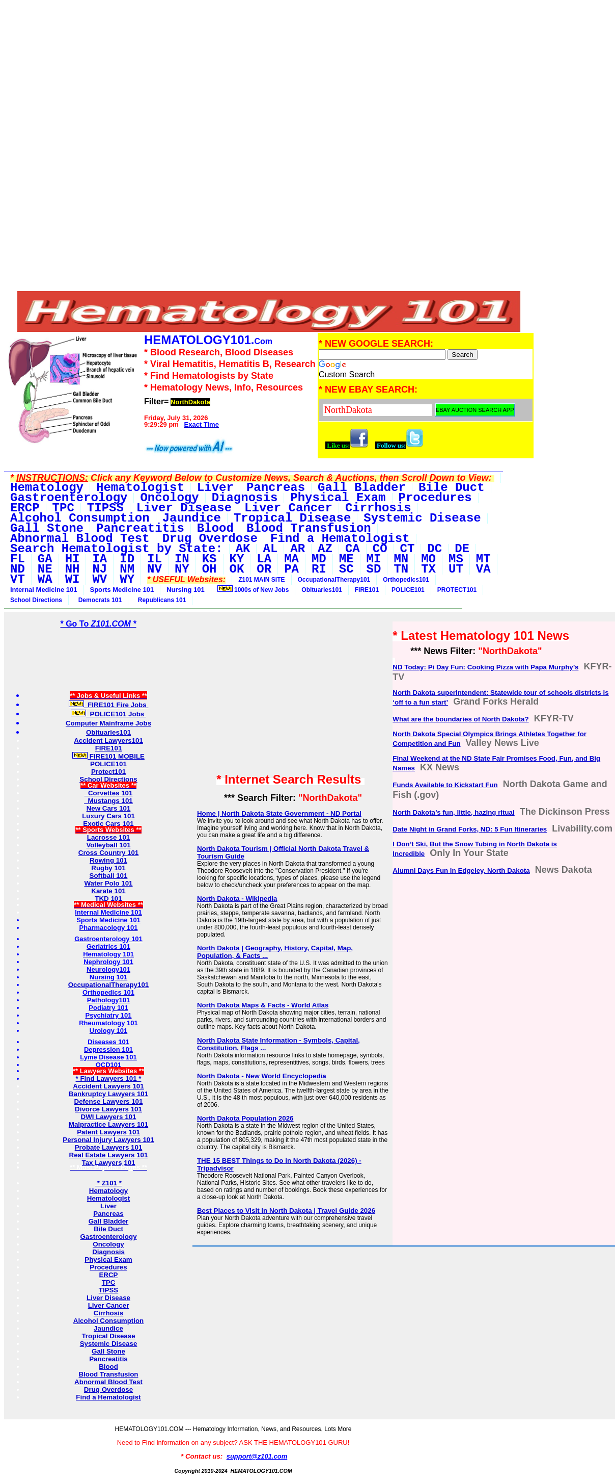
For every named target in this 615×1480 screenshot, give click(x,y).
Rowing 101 (108, 860)
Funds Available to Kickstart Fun (445, 785)
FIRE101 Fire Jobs (109, 705)
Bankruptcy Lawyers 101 (108, 1094)
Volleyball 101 (108, 845)
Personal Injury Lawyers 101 (108, 1140)
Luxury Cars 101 (108, 816)
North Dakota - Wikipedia (237, 898)
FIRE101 (367, 589)
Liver (108, 1206)
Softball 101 (109, 875)
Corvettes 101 (109, 793)
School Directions (36, 600)
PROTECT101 (457, 589)
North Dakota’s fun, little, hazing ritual (453, 812)
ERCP (108, 1275)
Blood (108, 1366)
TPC (109, 1282)
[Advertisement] (269, 75)
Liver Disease (108, 1298)
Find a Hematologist (108, 1397)
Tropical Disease (108, 1336)
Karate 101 (108, 891)
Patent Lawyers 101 (108, 1132)
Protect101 (108, 771)
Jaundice (108, 1328)
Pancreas (108, 1213)
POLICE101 (408, 589)
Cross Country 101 (108, 852)
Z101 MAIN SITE (261, 579)
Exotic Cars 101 (108, 823)
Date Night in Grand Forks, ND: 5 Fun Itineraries (470, 829)
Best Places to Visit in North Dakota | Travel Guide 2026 (286, 1210)
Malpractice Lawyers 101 (108, 1124)
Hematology (108, 1191)
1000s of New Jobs (253, 589)
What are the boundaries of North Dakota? (460, 719)
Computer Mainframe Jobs (108, 723)
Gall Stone (108, 1351)
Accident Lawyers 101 (108, 1086)
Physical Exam (108, 1259)
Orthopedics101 (406, 579)
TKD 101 (108, 898)
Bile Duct (108, 1229)
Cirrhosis (109, 1313)
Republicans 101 (160, 600)
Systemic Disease (108, 1343)
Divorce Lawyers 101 (108, 1109)
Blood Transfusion (108, 1374)
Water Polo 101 (108, 883)
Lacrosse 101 (108, 837)
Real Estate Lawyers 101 (108, 1155)
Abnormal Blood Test (108, 1382)
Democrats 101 (98, 600)
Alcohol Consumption (108, 1321)
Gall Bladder (109, 1221)
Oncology (108, 1244)
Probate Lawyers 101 (109, 1147)
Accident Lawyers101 (108, 740)
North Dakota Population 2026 (245, 1118)
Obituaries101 (321, 589)
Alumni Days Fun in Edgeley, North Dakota (461, 870)
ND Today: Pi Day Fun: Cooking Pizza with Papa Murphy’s (485, 667)
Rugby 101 (108, 868)
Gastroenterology (108, 1236)
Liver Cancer (108, 1305)
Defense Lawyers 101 (108, 1101)
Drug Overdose (108, 1389)
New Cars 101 (109, 808)
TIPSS (109, 1290)
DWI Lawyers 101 (108, 1117)
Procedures (108, 1267)
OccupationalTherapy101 (334, 579)
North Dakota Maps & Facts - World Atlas (262, 1005)
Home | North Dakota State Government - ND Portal (279, 813)
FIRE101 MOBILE (108, 756)
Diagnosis (108, 1252)
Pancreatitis (108, 1359)
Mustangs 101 (108, 800)
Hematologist (108, 1198)
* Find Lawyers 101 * (109, 1078)
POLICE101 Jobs (108, 714)
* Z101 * (108, 1183)
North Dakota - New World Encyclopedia (261, 1076)
